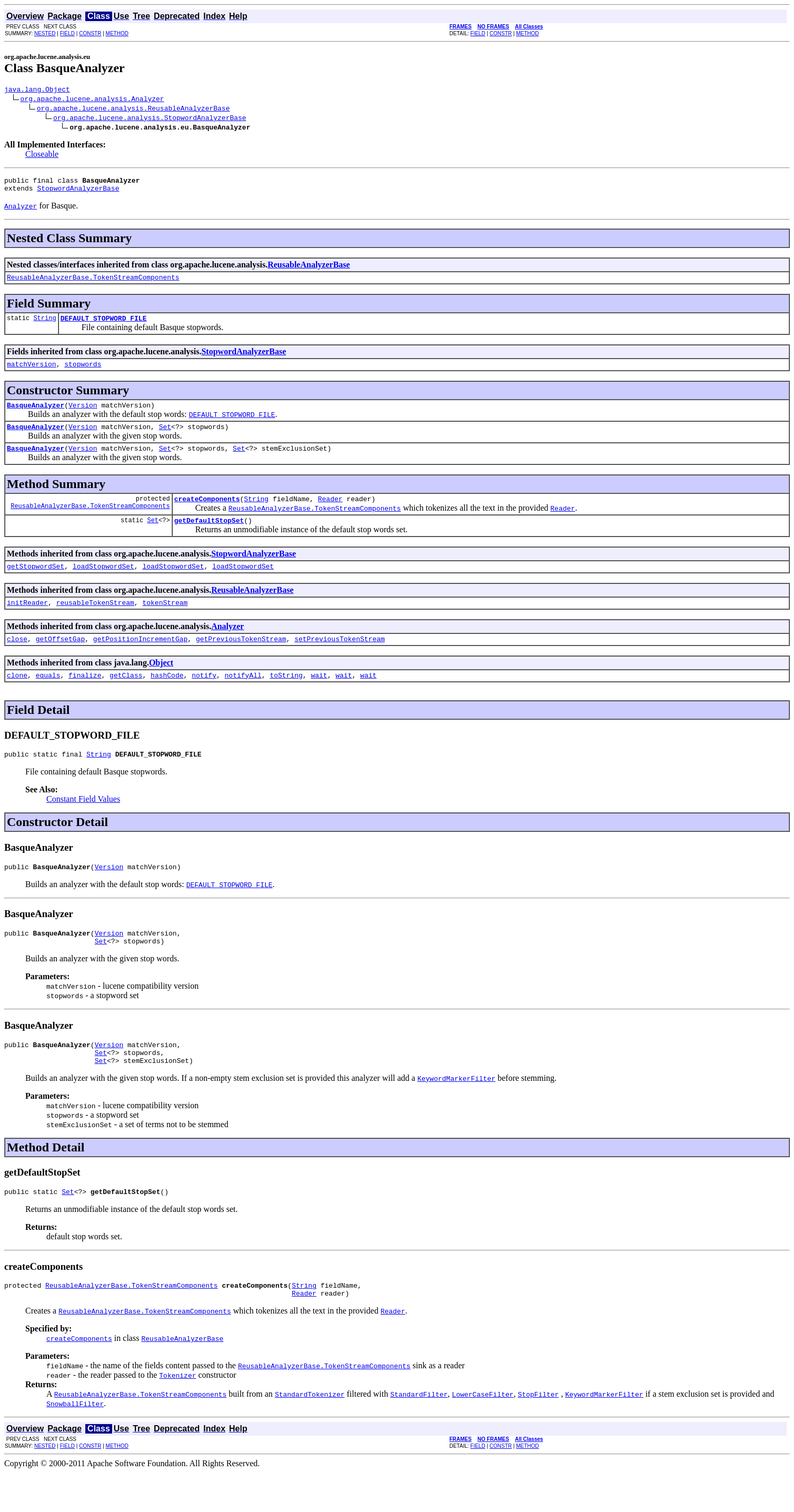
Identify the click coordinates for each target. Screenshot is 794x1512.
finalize (84, 698)
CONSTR (90, 33)
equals (48, 698)
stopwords (82, 373)
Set (165, 439)
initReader (27, 623)
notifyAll (243, 698)
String (44, 325)
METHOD (117, 33)
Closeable (41, 155)
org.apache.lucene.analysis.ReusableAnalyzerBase (133, 109)
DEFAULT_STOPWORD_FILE (104, 326)
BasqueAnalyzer (35, 416)
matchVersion (31, 373)
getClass (126, 698)
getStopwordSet (35, 585)
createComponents (207, 514)
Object (161, 684)
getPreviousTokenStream (241, 660)
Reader (330, 514)
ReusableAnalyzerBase (308, 269)
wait (319, 698)
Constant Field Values (83, 824)
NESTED (45, 33)
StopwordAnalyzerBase (78, 192)
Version (82, 416)
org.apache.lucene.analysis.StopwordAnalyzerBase (149, 119)
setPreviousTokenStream (339, 660)
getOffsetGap (60, 660)
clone (17, 698)
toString (286, 698)
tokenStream (164, 623)
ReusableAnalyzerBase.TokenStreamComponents (93, 283)
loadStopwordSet (103, 585)
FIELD (67, 33)
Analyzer (227, 646)
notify (204, 698)
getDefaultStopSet (209, 537)
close (17, 660)
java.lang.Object (37, 90)
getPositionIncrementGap (140, 660)
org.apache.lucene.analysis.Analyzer (92, 100)
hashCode (167, 698)
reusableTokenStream (95, 623)
